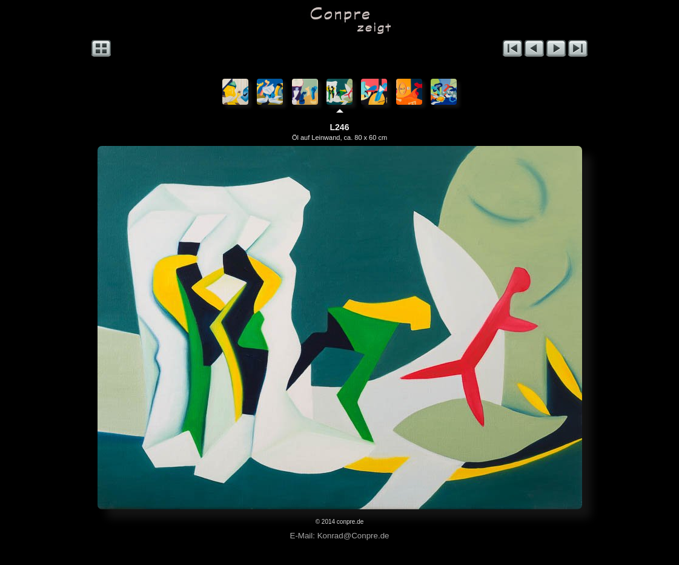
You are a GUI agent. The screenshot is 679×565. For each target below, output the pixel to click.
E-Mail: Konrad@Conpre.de (339, 535)
